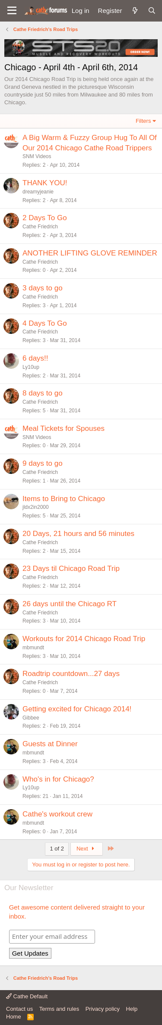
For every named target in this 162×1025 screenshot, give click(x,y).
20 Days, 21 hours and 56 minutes (78, 534)
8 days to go (42, 393)
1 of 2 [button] (57, 848)
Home (13, 1016)
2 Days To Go (44, 218)
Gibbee (30, 718)
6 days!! (35, 358)
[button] (12, 11)
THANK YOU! (44, 183)
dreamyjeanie (38, 192)
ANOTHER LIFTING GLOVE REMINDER (89, 253)
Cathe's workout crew (57, 814)
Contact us (19, 1009)
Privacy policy (103, 1009)
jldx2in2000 (35, 507)
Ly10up (30, 367)
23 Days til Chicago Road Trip (71, 568)
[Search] (151, 11)
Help (132, 1009)
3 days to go (42, 288)
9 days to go (42, 463)
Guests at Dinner (50, 744)
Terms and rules (59, 1009)
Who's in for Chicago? (58, 779)
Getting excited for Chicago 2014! (76, 709)
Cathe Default (27, 996)
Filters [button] (143, 121)
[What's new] (134, 11)
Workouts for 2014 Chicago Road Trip (83, 639)
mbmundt (33, 648)
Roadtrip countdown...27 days (71, 674)
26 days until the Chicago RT (69, 604)
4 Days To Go (44, 323)
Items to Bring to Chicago (63, 499)
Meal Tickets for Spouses (63, 428)
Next (86, 848)
